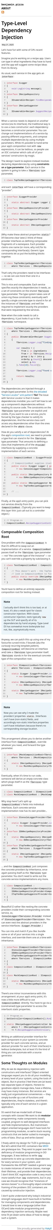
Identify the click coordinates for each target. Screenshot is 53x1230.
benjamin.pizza (12, 4)
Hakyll (48, 1225)
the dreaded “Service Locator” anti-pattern (24, 392)
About (6, 8)
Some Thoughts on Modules (24, 1060)
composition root (21, 434)
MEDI (45, 1143)
